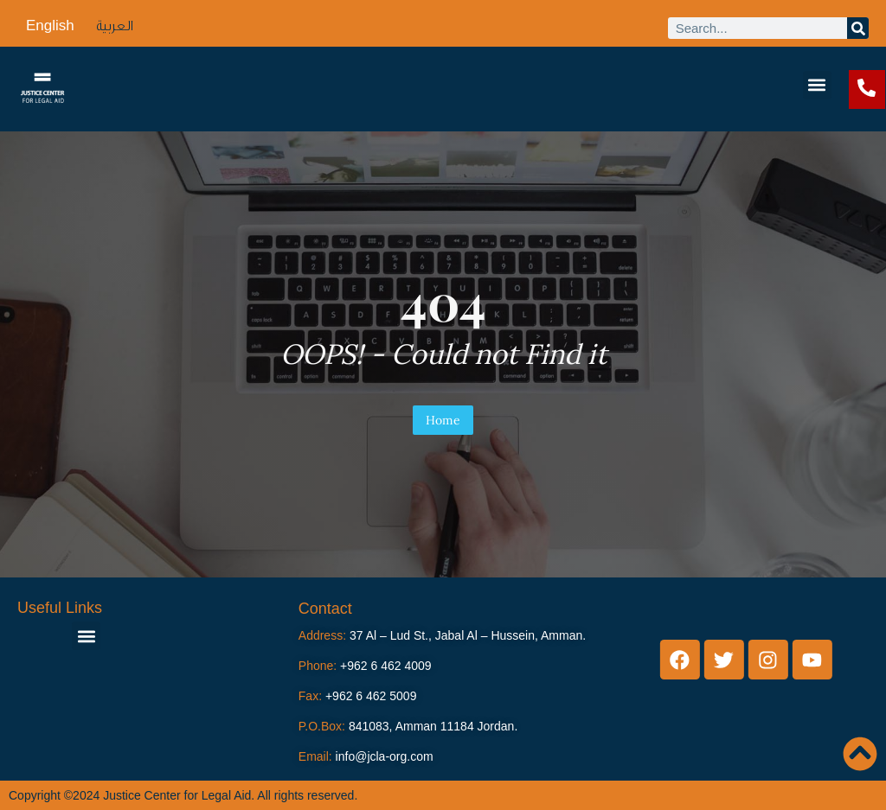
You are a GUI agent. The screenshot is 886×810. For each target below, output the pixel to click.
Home (443, 420)
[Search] (858, 28)
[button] (817, 85)
